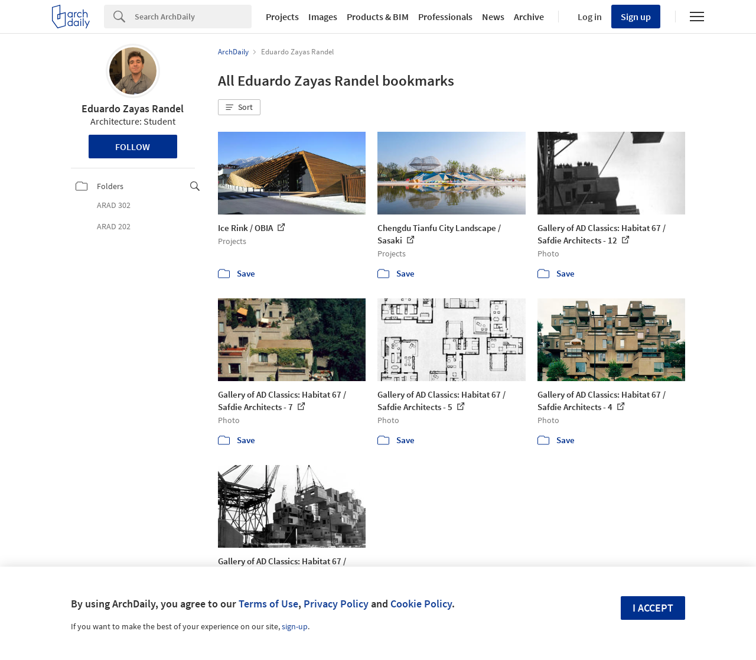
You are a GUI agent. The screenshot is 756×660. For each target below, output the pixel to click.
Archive (529, 16)
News (493, 16)
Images (322, 16)
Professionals (445, 16)
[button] (239, 107)
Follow (132, 146)
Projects (282, 16)
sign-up (295, 626)
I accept (653, 608)
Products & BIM (378, 16)
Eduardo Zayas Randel (133, 108)
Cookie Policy (421, 603)
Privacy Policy (336, 603)
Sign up (636, 16)
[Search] (193, 16)
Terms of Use (268, 603)
